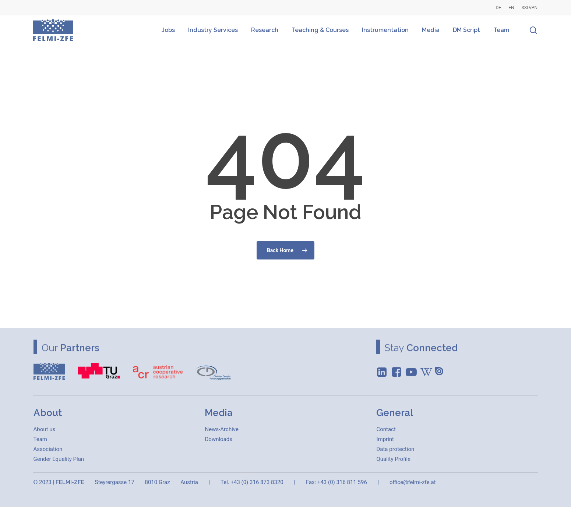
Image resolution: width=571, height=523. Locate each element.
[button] (45, 429)
